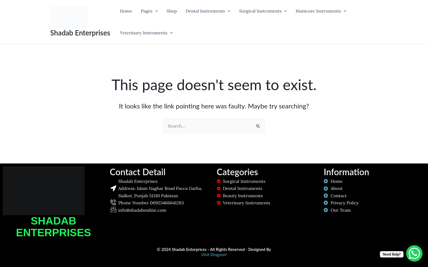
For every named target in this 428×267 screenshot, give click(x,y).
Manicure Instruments (321, 11)
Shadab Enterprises (80, 32)
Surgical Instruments (263, 11)
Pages (149, 11)
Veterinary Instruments (146, 33)
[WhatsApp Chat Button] (414, 253)
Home (126, 11)
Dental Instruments (208, 11)
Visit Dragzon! (214, 254)
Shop (172, 11)
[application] (155, 11)
